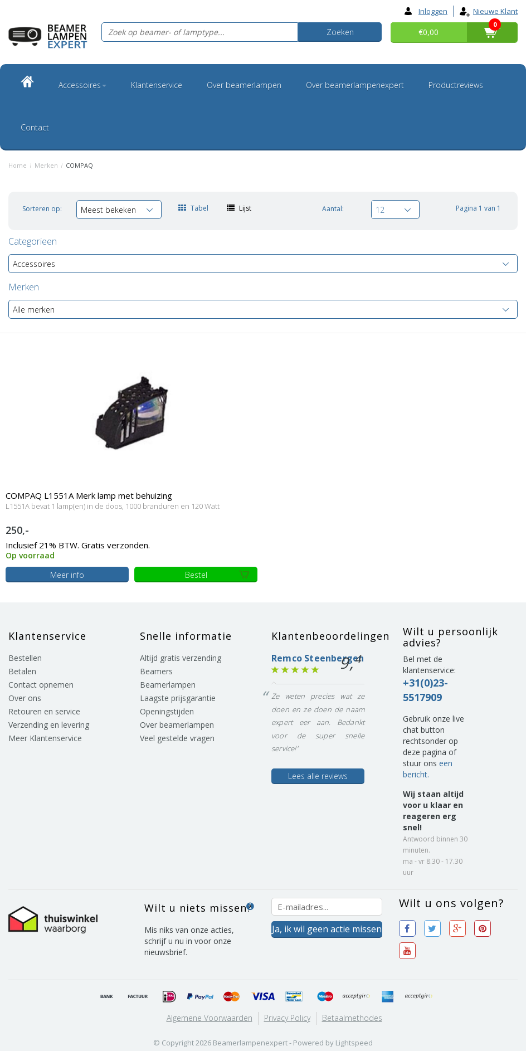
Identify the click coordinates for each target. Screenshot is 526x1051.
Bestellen (25, 658)
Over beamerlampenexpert (355, 85)
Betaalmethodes (352, 1018)
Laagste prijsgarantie (178, 698)
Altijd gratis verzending (180, 658)
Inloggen (426, 11)
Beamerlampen (168, 684)
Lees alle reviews (318, 776)
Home (17, 165)
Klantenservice (156, 85)
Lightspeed (354, 1043)
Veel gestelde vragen (177, 738)
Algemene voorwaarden (209, 1018)
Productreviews (455, 85)
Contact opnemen (41, 684)
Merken (46, 165)
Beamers (156, 671)
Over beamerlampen (244, 85)
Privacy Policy (287, 1018)
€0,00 (428, 32)
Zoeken (340, 32)
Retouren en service (44, 711)
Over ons (24, 698)
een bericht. (427, 769)
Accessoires (82, 85)
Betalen (22, 671)
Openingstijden (167, 711)
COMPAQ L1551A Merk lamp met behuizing (89, 495)
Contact (35, 127)
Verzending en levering (48, 724)
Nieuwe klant (488, 11)
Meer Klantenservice (45, 738)
